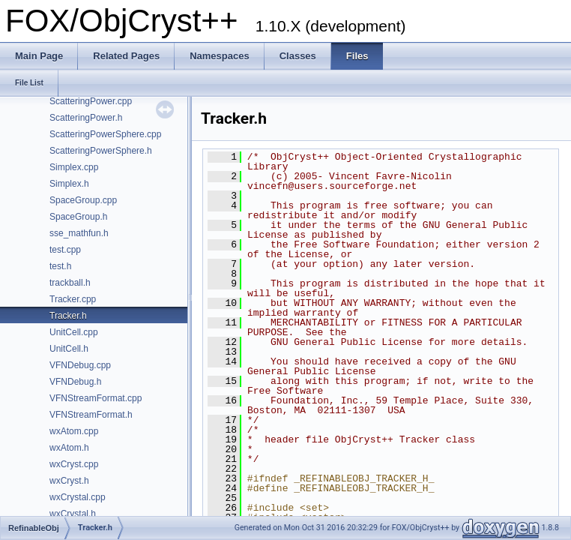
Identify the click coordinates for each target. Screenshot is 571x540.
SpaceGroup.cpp (83, 200)
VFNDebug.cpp (80, 365)
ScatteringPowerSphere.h (100, 151)
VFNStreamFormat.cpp (95, 398)
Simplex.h (69, 183)
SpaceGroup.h (78, 217)
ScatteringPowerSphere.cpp (105, 134)
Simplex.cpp (73, 167)
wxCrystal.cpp (77, 497)
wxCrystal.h (72, 513)
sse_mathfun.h (79, 233)
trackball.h (70, 283)
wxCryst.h (69, 481)
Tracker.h (68, 315)
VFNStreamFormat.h (91, 415)
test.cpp (65, 249)
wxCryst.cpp (73, 464)
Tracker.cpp (72, 299)
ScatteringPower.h (85, 117)
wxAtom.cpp (73, 431)
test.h (60, 266)
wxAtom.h (69, 447)
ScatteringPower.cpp (90, 101)
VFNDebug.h (75, 381)
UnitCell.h (68, 349)
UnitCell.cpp (73, 332)
